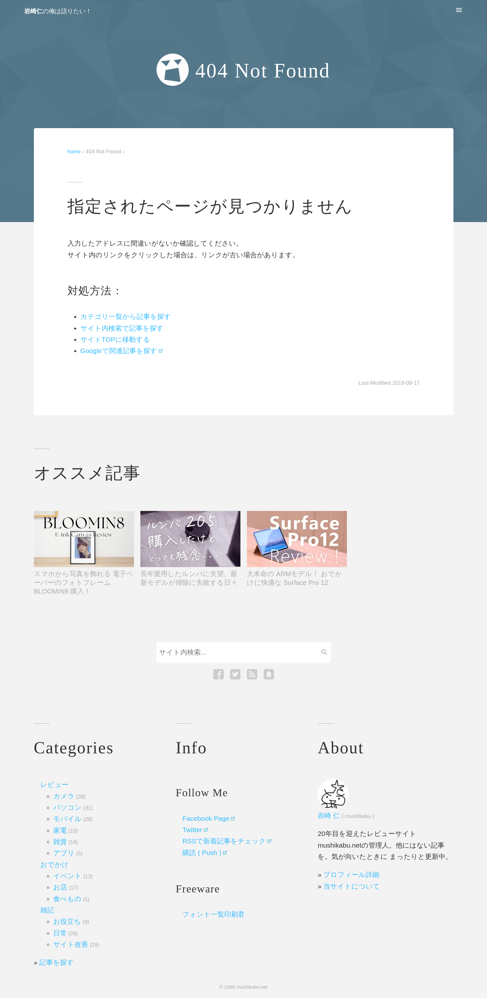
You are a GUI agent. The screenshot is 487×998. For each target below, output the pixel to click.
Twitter (192, 829)
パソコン (73, 807)
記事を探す (56, 962)
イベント (73, 876)
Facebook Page (205, 818)
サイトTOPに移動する (115, 339)
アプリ (68, 853)
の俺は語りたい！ (58, 11)
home (74, 151)
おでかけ (54, 864)
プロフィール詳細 (351, 874)
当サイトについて (351, 886)
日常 (65, 933)
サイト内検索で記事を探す (122, 328)
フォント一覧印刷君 (213, 914)
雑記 (47, 910)
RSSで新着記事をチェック (224, 841)
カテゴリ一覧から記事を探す (125, 316)
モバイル (73, 818)
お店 (65, 887)
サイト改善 (76, 944)
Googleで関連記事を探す (118, 350)
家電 (65, 830)
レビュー (54, 784)
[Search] (237, 652)
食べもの (71, 898)
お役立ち (71, 921)
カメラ (69, 796)
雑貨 (65, 841)
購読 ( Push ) (201, 852)
